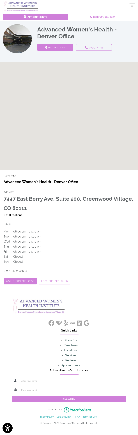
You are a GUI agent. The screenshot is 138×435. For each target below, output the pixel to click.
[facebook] (51, 322)
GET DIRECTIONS (59, 47)
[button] (69, 113)
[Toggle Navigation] (132, 6)
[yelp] (66, 322)
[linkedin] (79, 322)
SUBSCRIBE (69, 399)
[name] (72, 381)
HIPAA (76, 416)
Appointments (70, 365)
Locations (70, 350)
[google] (86, 322)
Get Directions (13, 215)
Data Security (63, 416)
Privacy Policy (46, 416)
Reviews (70, 360)
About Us (71, 340)
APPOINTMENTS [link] (35, 16)
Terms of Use (90, 416)
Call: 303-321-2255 (102, 16)
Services (70, 355)
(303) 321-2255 (94, 47)
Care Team (71, 345)
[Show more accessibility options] (7, 428)
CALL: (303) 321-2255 (20, 281)
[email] (72, 390)
